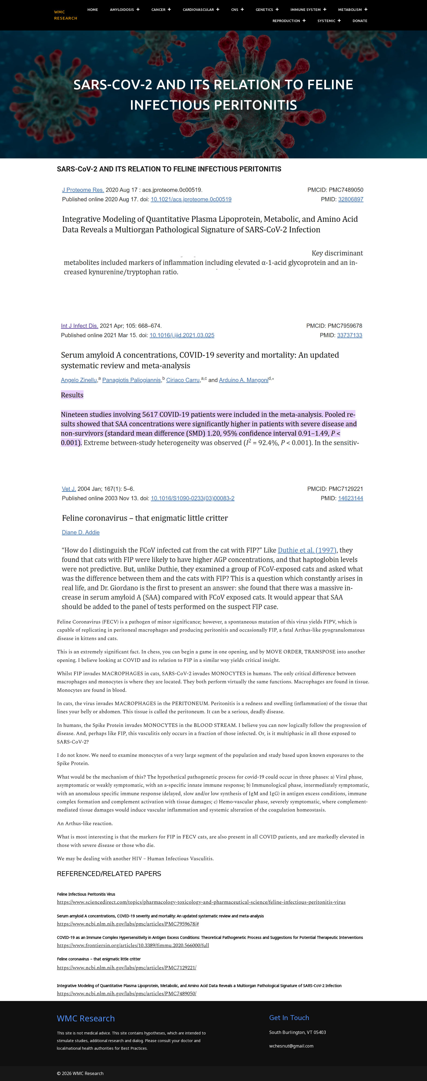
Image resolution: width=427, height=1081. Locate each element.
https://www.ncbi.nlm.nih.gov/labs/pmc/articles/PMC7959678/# (128, 924)
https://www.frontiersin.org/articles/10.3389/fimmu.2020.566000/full (133, 946)
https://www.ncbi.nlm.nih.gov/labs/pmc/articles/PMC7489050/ (126, 994)
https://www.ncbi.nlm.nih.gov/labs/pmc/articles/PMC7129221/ (126, 968)
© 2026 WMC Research (80, 1073)
